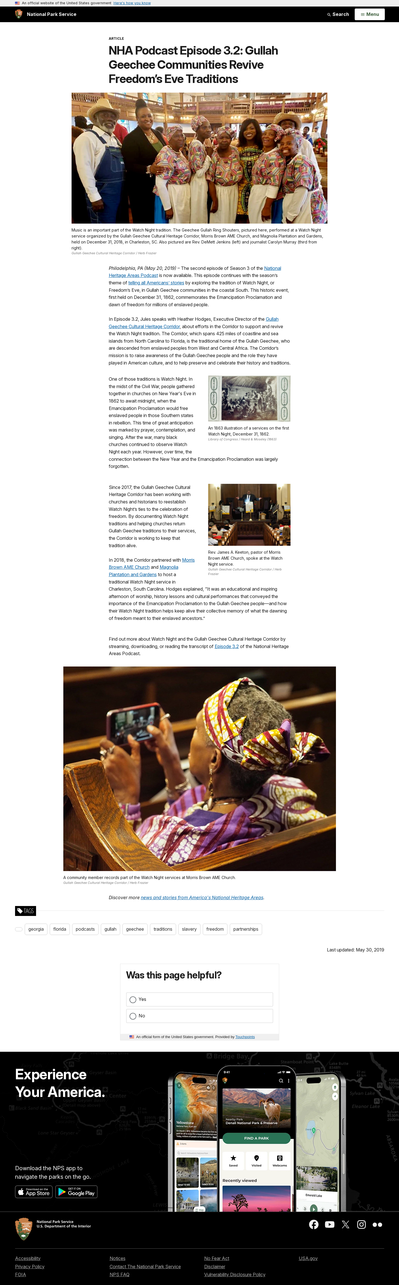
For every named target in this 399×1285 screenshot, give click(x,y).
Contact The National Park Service (145, 1266)
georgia (36, 929)
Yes (142, 999)
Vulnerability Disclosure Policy (235, 1274)
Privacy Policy (30, 1266)
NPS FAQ (119, 1274)
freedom (215, 929)
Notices (118, 1258)
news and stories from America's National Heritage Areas (202, 897)
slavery (189, 929)
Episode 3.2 (227, 646)
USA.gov (308, 1258)
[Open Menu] (370, 14)
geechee (135, 929)
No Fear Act (216, 1258)
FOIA (20, 1274)
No (142, 1016)
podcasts (85, 929)
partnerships (245, 929)
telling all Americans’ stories (156, 283)
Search (338, 14)
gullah (110, 929)
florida (59, 929)
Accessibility (28, 1258)
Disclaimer (214, 1266)
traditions (163, 929)
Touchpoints (245, 1037)
